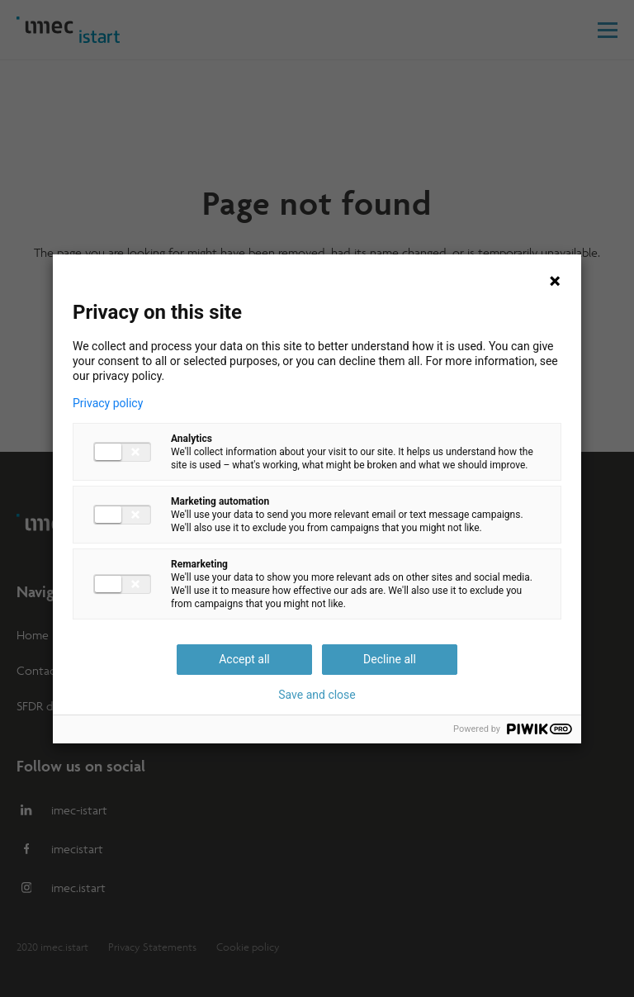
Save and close (317, 694)
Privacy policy (108, 403)
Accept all (244, 659)
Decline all (389, 659)
